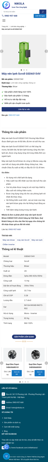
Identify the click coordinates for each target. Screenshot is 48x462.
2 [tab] (24, 70)
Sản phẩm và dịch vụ (11, 422)
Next (46, 51)
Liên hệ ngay (40, 16)
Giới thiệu (6, 418)
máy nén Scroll (23, 240)
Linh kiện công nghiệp (17, 26)
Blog (5, 431)
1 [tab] (21, 70)
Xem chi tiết (16, 373)
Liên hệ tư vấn (24, 109)
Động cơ (32, 83)
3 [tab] (26, 70)
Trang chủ (5, 26)
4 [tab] (28, 382)
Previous (1, 51)
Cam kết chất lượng (10, 427)
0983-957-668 (9, 16)
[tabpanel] (24, 51)
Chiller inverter (9, 244)
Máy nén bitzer (9, 240)
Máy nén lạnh (37, 240)
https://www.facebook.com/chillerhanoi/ (22, 448)
